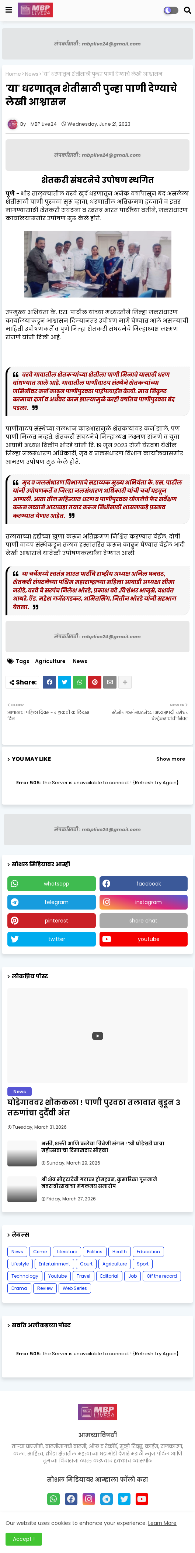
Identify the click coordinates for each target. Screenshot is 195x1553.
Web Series (75, 1288)
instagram (148, 902)
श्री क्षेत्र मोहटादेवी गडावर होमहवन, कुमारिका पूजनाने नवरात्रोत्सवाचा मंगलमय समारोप (99, 1183)
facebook (148, 883)
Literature (67, 1251)
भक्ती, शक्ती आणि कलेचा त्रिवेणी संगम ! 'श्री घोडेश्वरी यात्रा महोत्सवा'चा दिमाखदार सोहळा (102, 1147)
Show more (170, 758)
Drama (19, 1288)
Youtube (57, 1276)
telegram (57, 902)
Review (45, 1288)
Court (86, 1264)
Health (119, 1251)
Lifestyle (20, 1264)
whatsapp (56, 883)
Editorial (109, 1276)
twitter (56, 939)
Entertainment (54, 1264)
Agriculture (50, 661)
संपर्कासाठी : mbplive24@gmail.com (97, 43)
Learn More (162, 1523)
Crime (40, 1251)
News (31, 74)
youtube (149, 939)
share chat (143, 920)
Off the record (162, 1276)
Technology (24, 1276)
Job (132, 1276)
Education (148, 1251)
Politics (94, 1251)
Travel (83, 1276)
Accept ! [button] (24, 1539)
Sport (143, 1264)
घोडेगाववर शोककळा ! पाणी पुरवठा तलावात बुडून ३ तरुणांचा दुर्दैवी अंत (93, 1107)
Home (13, 74)
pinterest (56, 920)
